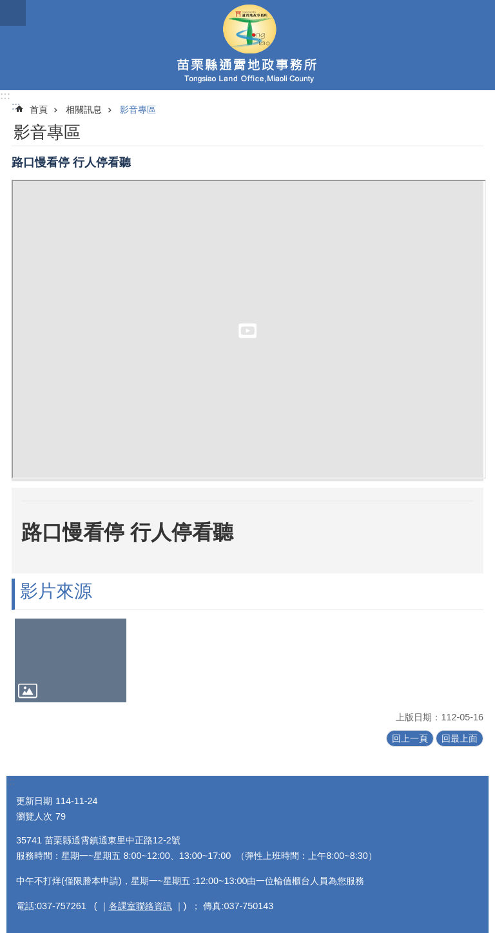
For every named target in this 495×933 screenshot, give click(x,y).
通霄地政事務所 (247, 45)
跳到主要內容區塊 (6, 6)
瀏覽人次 (34, 816)
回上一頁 (410, 738)
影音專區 (138, 109)
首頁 (39, 109)
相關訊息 (84, 109)
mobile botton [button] (13, 13)
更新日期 (34, 801)
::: (5, 95)
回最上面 (460, 738)
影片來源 (56, 591)
